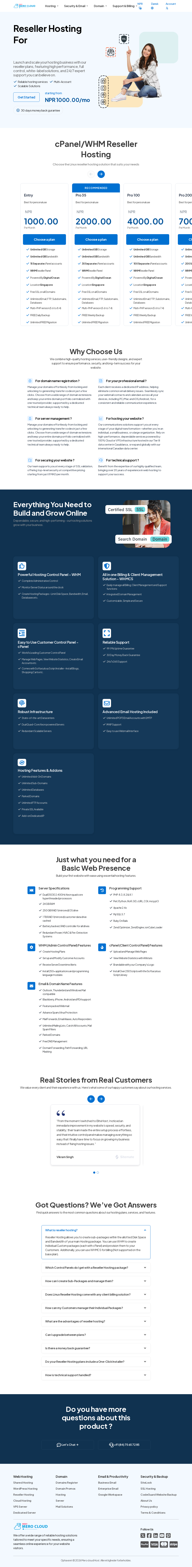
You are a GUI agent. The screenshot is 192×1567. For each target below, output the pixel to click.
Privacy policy (149, 1506)
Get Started (26, 97)
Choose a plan (44, 239)
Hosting (61, 1494)
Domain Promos (65, 1488)
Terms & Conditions (153, 1512)
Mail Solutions (64, 1506)
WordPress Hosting (25, 1488)
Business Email (107, 1482)
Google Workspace (110, 1494)
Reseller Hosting (23, 1494)
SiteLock (146, 1482)
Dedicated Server (24, 1512)
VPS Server (20, 1506)
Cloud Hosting (22, 1500)
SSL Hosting (148, 1488)
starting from (53, 93)
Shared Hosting (23, 1482)
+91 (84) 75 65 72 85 (124, 1445)
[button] (91, 174)
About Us (146, 1500)
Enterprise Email (108, 1488)
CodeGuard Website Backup (158, 1494)
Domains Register (67, 1482)
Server (60, 1500)
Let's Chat (68, 1445)
